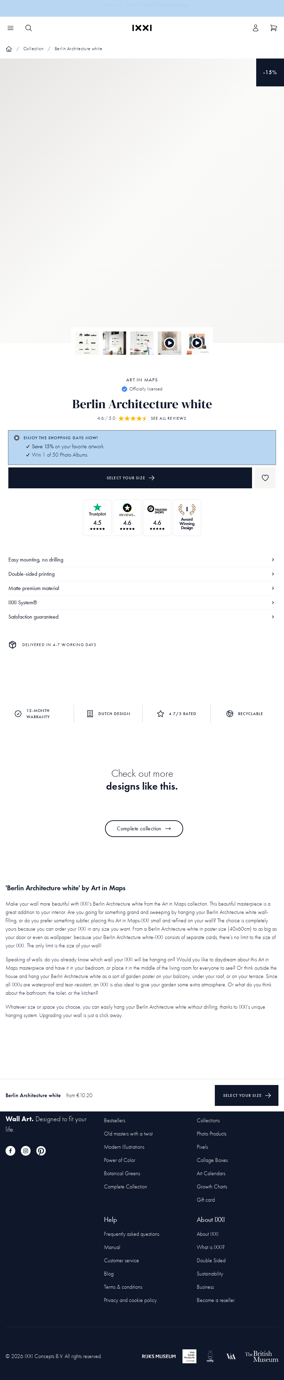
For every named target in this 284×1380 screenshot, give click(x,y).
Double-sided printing (142, 574)
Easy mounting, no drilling (142, 559)
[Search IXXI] (28, 28)
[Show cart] (274, 28)
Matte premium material (142, 588)
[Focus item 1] (142, 206)
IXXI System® (142, 602)
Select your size (131, 477)
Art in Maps (142, 380)
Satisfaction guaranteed (142, 616)
